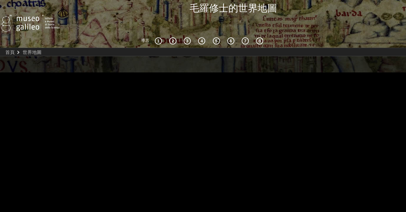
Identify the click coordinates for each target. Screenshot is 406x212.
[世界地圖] (217, 27)
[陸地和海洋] (246, 27)
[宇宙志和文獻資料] (188, 27)
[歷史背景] (159, 27)
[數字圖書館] (260, 27)
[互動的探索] (173, 27)
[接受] (202, 27)
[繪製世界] (231, 27)
